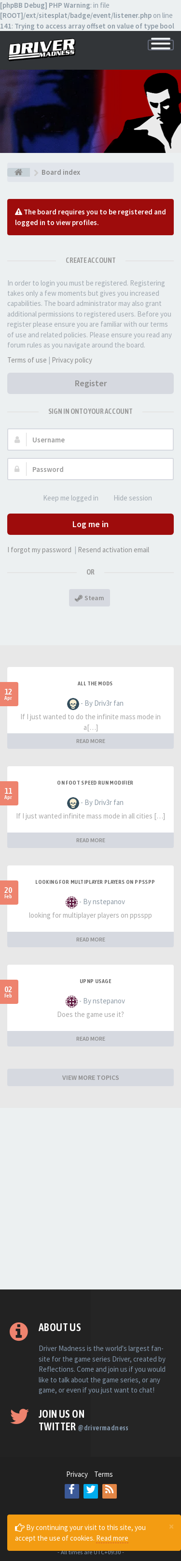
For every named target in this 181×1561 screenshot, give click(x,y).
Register (91, 383)
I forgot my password (39, 549)
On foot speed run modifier (95, 782)
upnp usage (95, 981)
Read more (112, 1538)
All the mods (95, 683)
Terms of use (27, 359)
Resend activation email (113, 549)
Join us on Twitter (84, 1420)
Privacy (77, 1474)
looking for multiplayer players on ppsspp (95, 882)
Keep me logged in (65, 498)
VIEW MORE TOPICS (90, 1077)
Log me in (90, 524)
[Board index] (18, 172)
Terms (103, 1474)
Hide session (127, 498)
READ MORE (90, 740)
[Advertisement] (90, 1198)
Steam (89, 597)
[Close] (171, 1526)
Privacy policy (72, 359)
